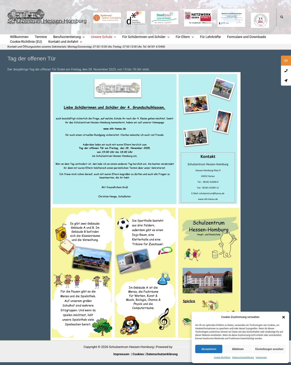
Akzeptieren (208, 349)
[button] (283, 317)
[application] (79, 37)
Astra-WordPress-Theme (190, 349)
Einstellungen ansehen (269, 349)
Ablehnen (238, 349)
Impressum (261, 357)
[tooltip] (286, 61)
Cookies (138, 357)
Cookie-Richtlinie (222, 357)
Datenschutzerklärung (243, 357)
